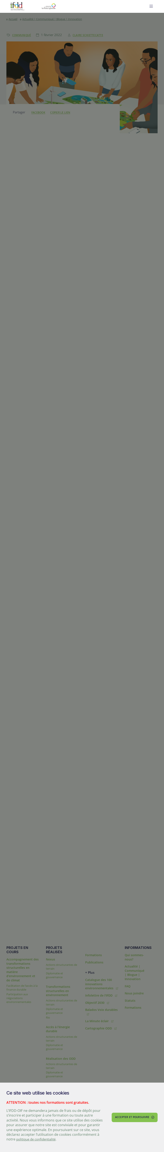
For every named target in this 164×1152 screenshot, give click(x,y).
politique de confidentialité (37, 1139)
